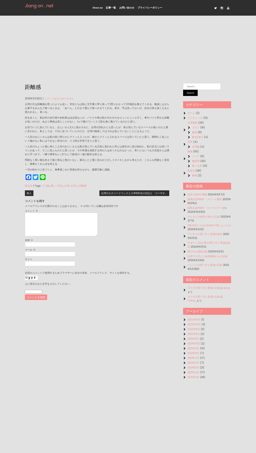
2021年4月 (193, 372)
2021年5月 (193, 367)
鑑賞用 (195, 161)
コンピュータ (195, 118)
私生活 (28, 185)
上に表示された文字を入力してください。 (48, 288)
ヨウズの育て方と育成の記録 (204, 288)
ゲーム (191, 113)
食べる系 (197, 166)
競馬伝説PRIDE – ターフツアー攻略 (207, 208)
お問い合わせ (126, 7)
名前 (29, 244)
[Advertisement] (128, 49)
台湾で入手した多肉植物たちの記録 (207, 256)
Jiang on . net (39, 6)
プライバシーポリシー (149, 7)
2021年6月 (193, 362)
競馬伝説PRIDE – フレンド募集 (205, 199)
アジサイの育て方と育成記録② (205, 234)
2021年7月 (193, 358)
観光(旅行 (197, 137)
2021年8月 (193, 353)
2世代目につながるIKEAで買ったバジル (209, 225)
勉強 (194, 132)
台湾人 (74, 185)
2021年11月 (193, 339)
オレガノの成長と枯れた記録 (204, 216)
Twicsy (192, 300)
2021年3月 (193, 377)
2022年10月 (194, 324)
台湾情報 (193, 122)
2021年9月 (193, 348)
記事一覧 (111, 7)
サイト (28, 263)
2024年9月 (194, 319)
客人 (29, 193)
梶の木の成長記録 (197, 251)
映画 (194, 175)
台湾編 (195, 146)
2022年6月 (194, 329)
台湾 (66, 185)
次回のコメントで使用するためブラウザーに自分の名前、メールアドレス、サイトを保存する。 (78, 277)
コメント (31, 211)
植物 (190, 151)
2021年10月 (194, 343)
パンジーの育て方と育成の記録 (205, 265)
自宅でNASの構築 (197, 194)
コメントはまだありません (59, 98)
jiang (227, 288)
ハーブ (195, 156)
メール (30, 254)
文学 (190, 142)
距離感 (83, 185)
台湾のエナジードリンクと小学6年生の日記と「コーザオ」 (134, 193)
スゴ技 (45, 185)
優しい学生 (56, 185)
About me (97, 7)
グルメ (195, 127)
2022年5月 (194, 334)
